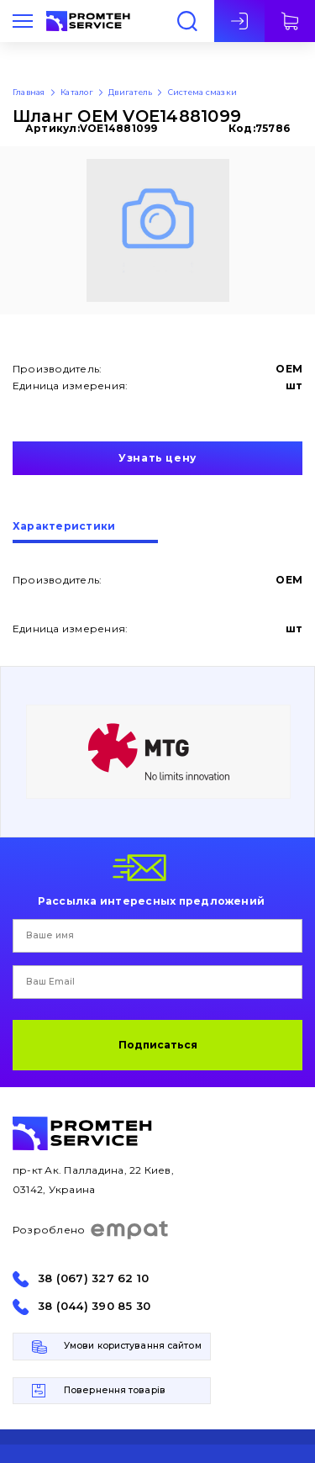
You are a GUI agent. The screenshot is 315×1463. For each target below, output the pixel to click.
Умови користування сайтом (133, 1345)
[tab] (85, 532)
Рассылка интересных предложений (151, 900)
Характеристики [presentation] (64, 526)
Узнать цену (157, 458)
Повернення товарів (114, 1390)
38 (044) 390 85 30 (94, 1306)
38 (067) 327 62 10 (93, 1278)
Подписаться (157, 1044)
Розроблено (91, 1230)
